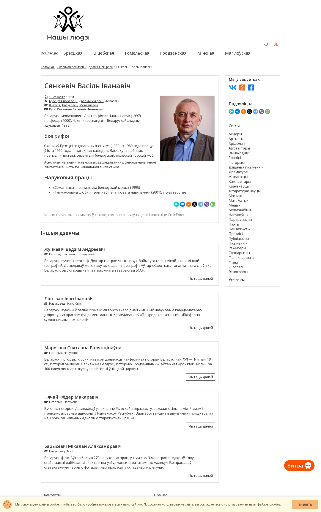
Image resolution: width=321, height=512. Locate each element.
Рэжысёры (237, 248)
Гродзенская (173, 53)
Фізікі (233, 262)
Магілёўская (237, 53)
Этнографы (238, 271)
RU (265, 44)
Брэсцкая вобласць (71, 67)
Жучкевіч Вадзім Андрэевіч (74, 249)
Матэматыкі (239, 200)
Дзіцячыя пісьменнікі (246, 167)
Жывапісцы (238, 176)
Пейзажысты (239, 229)
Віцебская (103, 53)
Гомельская (137, 53)
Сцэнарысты (239, 252)
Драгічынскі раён (100, 67)
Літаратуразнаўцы (245, 191)
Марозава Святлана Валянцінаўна (82, 348)
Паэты (234, 224)
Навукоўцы (238, 214)
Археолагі (237, 143)
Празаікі (236, 233)
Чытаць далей (200, 278)
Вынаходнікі (239, 153)
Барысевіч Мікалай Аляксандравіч (82, 446)
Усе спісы (237, 279)
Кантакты (52, 495)
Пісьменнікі (238, 243)
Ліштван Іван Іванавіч (69, 298)
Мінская (205, 53)
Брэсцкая (73, 53)
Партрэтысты (240, 219)
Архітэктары (239, 148)
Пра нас (160, 495)
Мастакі (235, 195)
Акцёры (235, 134)
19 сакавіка (57, 97)
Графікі (235, 157)
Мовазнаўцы (240, 210)
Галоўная (48, 67)
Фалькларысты (241, 257)
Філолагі (236, 267)
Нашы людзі (68, 37)
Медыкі (235, 205)
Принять (305, 504)
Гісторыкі (237, 162)
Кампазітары (240, 181)
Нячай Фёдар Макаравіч (71, 397)
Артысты (236, 138)
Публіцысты (239, 238)
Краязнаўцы (239, 186)
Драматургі (238, 172)
